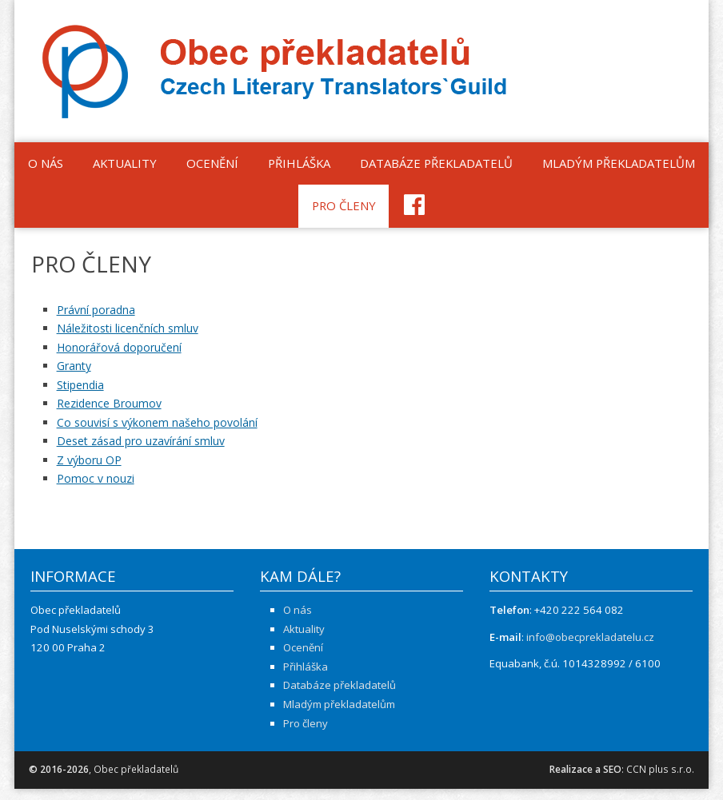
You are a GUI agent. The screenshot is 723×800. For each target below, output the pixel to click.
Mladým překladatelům (618, 163)
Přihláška (299, 163)
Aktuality (125, 163)
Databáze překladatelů (436, 163)
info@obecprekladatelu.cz (590, 637)
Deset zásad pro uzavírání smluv (141, 440)
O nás (45, 163)
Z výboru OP (89, 460)
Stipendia (80, 384)
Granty (74, 365)
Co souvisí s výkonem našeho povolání (157, 422)
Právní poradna (96, 309)
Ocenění (212, 163)
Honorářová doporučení (119, 347)
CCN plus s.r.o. (660, 769)
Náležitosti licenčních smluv (127, 328)
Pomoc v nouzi (95, 478)
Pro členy (344, 205)
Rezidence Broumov (109, 403)
